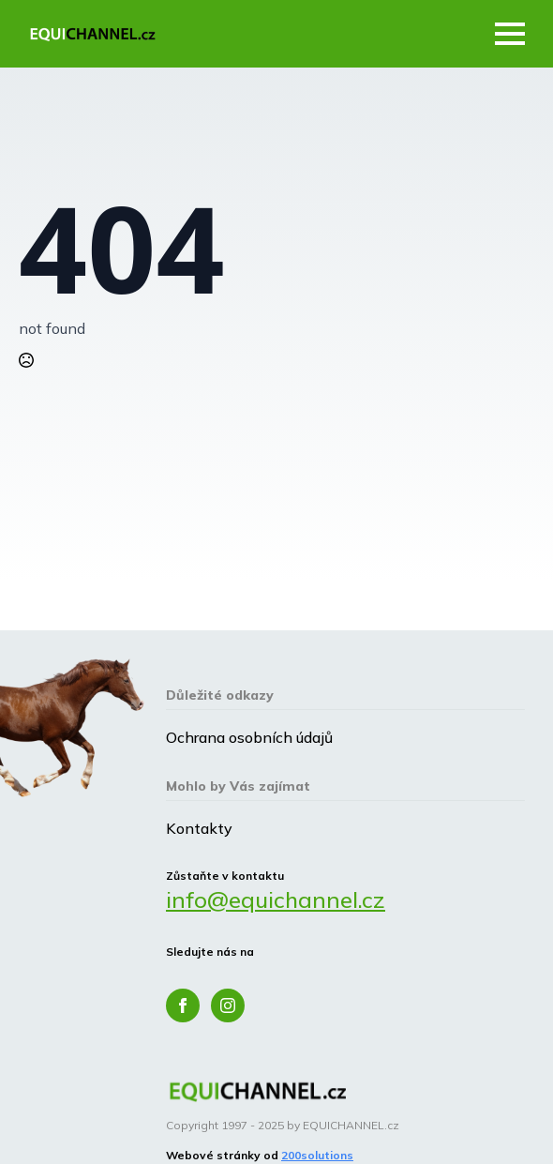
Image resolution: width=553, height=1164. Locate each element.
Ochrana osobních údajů (249, 737)
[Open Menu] (510, 34)
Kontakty (199, 828)
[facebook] (183, 1005)
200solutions (317, 1155)
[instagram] (228, 1005)
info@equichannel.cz (275, 899)
